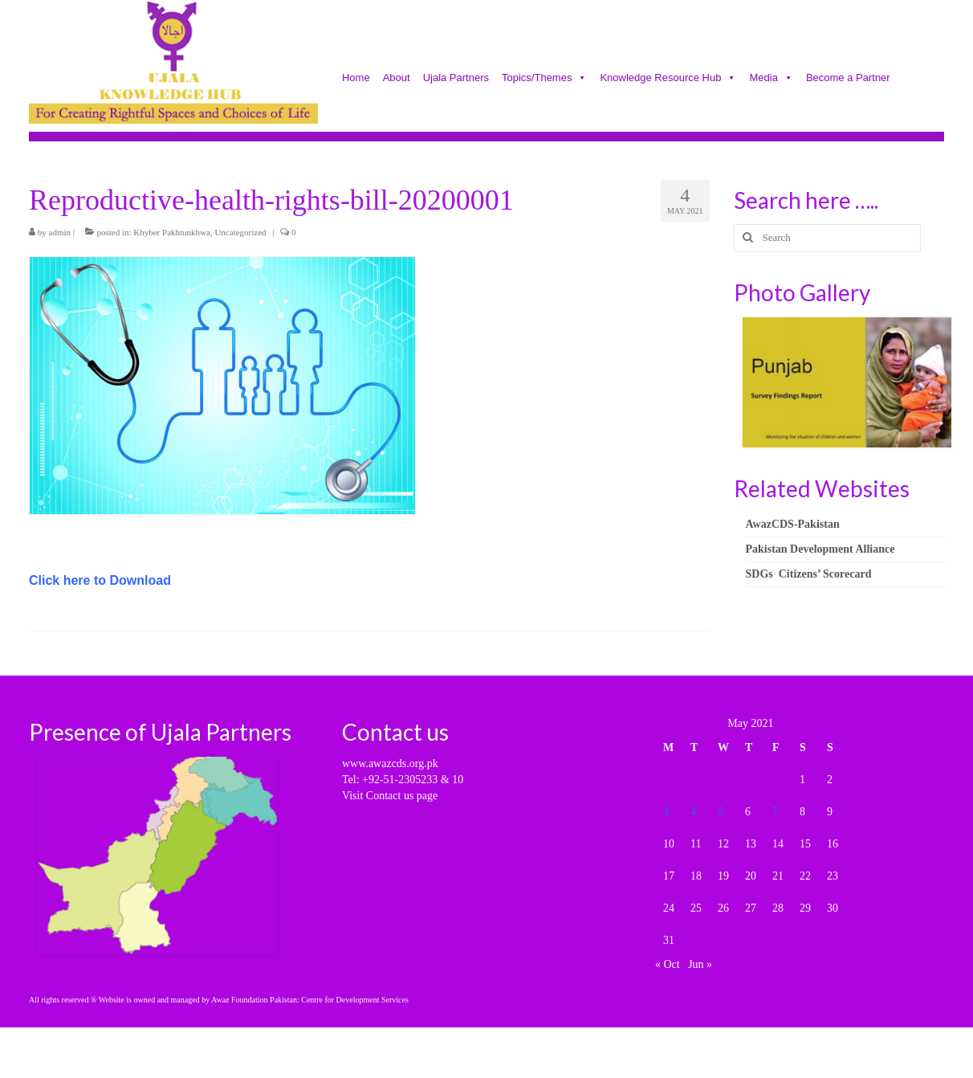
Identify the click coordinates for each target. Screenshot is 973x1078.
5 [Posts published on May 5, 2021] (720, 812)
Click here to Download (100, 580)
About (396, 79)
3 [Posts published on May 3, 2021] (666, 812)
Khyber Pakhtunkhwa (171, 232)
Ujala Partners (456, 79)
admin (60, 232)
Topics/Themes (544, 79)
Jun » (700, 964)
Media (770, 79)
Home (356, 79)
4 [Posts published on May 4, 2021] (693, 812)
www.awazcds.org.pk (390, 763)
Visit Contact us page (390, 796)
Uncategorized (240, 232)
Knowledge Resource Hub (668, 79)
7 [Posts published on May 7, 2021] (775, 812)
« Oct (667, 964)
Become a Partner (848, 79)
